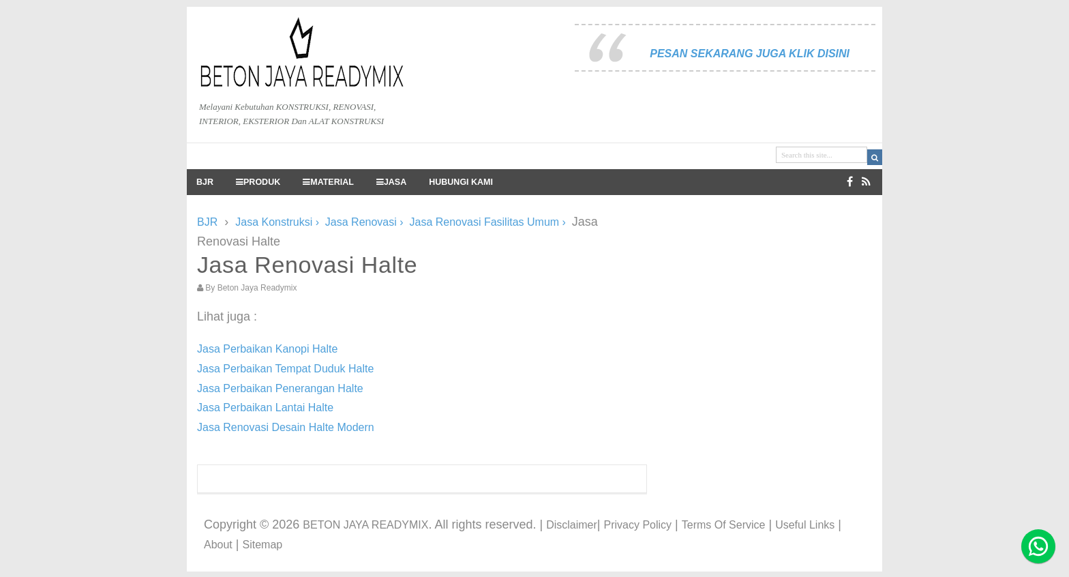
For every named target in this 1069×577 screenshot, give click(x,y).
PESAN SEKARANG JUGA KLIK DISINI (749, 53)
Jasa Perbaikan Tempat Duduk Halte (285, 368)
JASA (391, 182)
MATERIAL (328, 182)
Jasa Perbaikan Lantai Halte (265, 407)
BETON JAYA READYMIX (365, 525)
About (218, 544)
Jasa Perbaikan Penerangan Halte (280, 388)
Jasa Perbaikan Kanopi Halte (267, 349)
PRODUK (258, 182)
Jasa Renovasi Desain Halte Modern (285, 427)
